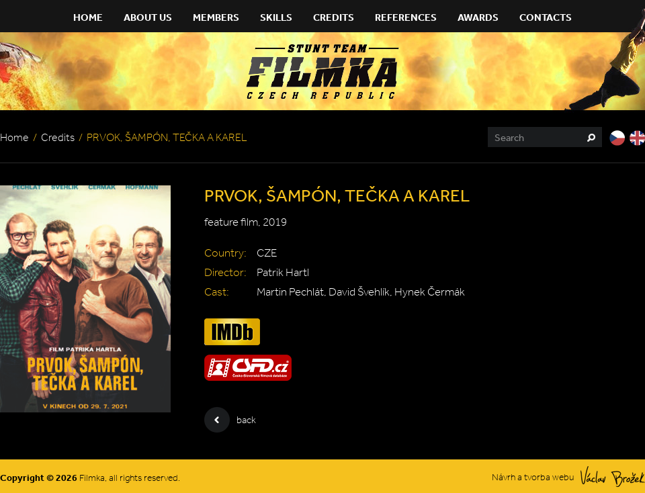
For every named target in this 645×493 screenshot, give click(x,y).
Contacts (545, 17)
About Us (148, 17)
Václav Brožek (612, 476)
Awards (478, 17)
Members (216, 17)
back (230, 420)
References (406, 17)
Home (88, 17)
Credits (333, 17)
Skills (276, 17)
